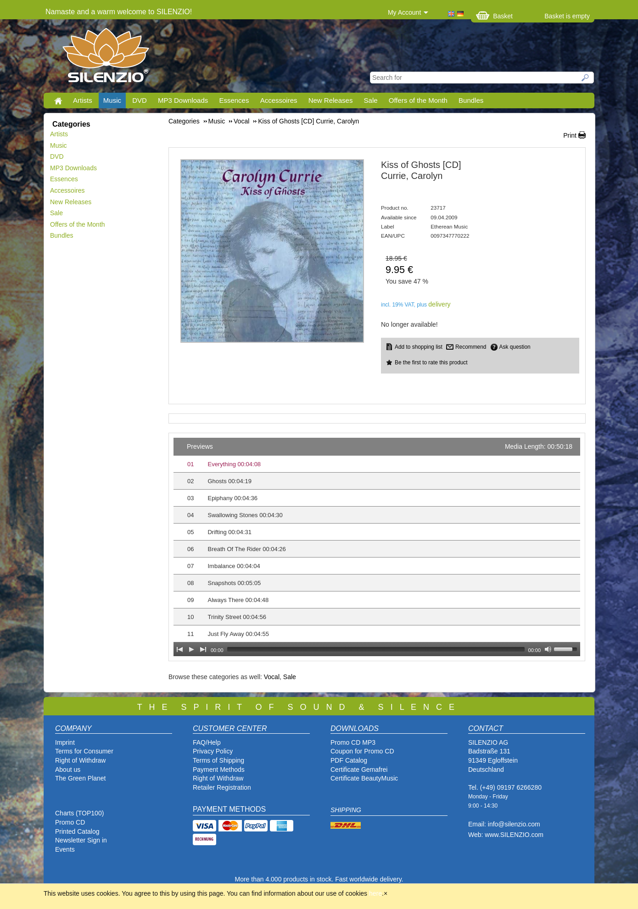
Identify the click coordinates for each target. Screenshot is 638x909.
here (375, 893)
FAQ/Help (207, 742)
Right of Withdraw (80, 760)
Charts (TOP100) (79, 813)
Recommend (470, 347)
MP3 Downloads (183, 100)
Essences (234, 100)
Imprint (65, 742)
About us (67, 769)
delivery (439, 304)
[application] (376, 547)
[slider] (376, 649)
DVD (139, 100)
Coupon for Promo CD (362, 751)
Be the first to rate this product (431, 362)
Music (112, 100)
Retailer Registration (222, 787)
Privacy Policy (213, 751)
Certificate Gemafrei (358, 769)
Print (569, 135)
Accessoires (278, 100)
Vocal (272, 676)
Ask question (515, 347)
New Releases (330, 100)
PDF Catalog (348, 760)
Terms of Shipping (218, 760)
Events (65, 849)
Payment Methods (219, 769)
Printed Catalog (77, 831)
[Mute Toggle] (548, 649)
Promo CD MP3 (352, 742)
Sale (371, 100)
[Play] (191, 649)
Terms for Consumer (84, 751)
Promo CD (70, 822)
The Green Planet (80, 778)
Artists (82, 100)
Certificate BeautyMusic (364, 778)
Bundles (471, 100)
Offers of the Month (418, 100)
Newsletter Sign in (81, 840)
